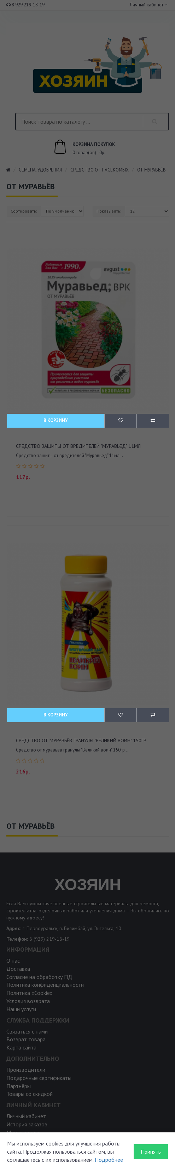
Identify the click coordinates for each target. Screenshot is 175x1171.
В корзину (55, 420)
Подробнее (109, 1159)
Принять (151, 1151)
